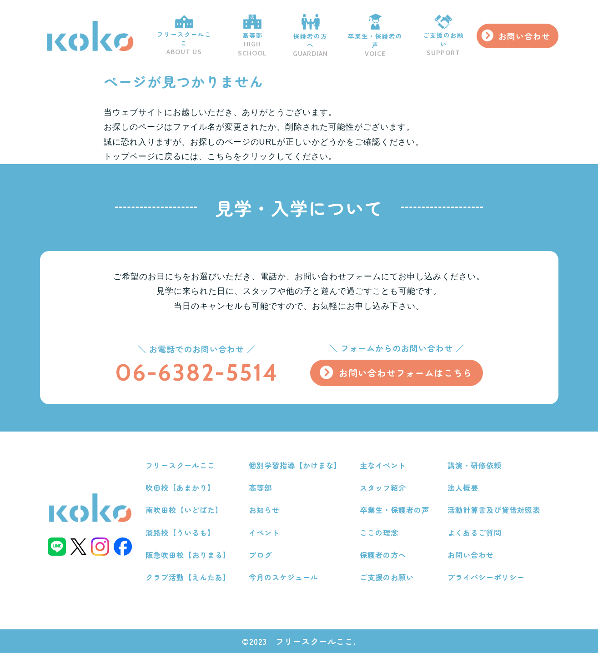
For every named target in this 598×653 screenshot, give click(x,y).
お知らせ (264, 509)
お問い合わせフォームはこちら (405, 372)
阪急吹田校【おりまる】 (188, 554)
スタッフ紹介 (383, 487)
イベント (264, 532)
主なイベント (383, 465)
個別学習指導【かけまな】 (295, 465)
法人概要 (462, 487)
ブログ (260, 554)
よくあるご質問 (474, 532)
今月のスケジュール (283, 577)
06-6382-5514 (196, 372)
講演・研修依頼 (474, 465)
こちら (220, 156)
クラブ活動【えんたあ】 (188, 577)
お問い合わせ (524, 36)
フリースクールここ (184, 35)
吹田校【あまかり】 (180, 487)
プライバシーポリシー (486, 577)
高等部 (252, 35)
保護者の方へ (310, 36)
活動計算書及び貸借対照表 (493, 509)
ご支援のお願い (443, 36)
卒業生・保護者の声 (375, 36)
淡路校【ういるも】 (180, 532)
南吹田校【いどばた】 (184, 509)
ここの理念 (379, 532)
